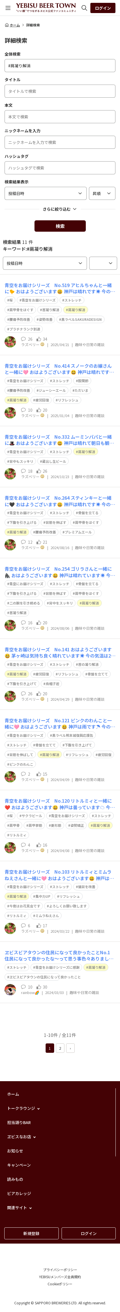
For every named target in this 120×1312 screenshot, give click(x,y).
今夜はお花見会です (24, 905)
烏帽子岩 (52, 683)
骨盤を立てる (88, 512)
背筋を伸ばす (56, 522)
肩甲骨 (14, 825)
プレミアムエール (78, 532)
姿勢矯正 (77, 825)
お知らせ (15, 1151)
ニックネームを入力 (22, 130)
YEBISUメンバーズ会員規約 (60, 1276)
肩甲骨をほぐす (21, 309)
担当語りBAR (19, 1122)
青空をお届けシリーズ (39, 300)
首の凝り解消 (88, 664)
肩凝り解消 (76, 309)
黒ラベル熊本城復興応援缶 (72, 735)
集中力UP (42, 896)
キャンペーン (19, 1165)
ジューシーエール (52, 390)
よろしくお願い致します (68, 905)
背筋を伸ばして (21, 754)
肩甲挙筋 (35, 825)
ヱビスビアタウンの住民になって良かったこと (45, 976)
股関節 (83, 380)
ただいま (81, 390)
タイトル (13, 79)
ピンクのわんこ (21, 764)
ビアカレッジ (19, 1193)
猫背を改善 (86, 886)
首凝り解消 (50, 309)
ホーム (12, 25)
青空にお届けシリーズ (26, 583)
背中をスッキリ (61, 602)
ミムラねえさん (47, 915)
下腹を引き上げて (23, 683)
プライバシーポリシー (60, 1269)
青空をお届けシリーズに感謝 (57, 967)
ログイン (103, 8)
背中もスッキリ (21, 461)
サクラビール (32, 815)
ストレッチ (73, 300)
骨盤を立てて (98, 673)
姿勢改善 (45, 319)
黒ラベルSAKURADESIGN (81, 319)
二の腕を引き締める (24, 602)
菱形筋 (56, 825)
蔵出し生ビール (54, 461)
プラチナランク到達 (24, 329)
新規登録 (31, 1233)
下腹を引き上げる (23, 522)
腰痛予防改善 (19, 319)
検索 (60, 226)
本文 (9, 105)
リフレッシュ (68, 399)
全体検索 (13, 54)
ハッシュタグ (17, 156)
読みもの (15, 1179)
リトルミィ (18, 834)
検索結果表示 (17, 182)
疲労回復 (42, 399)
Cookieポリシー (60, 1283)
